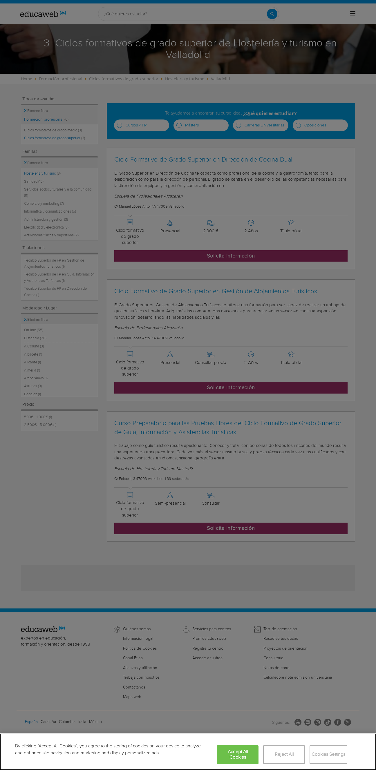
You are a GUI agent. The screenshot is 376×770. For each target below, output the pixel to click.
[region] (188, 751)
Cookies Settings (329, 754)
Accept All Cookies (238, 754)
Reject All (284, 754)
